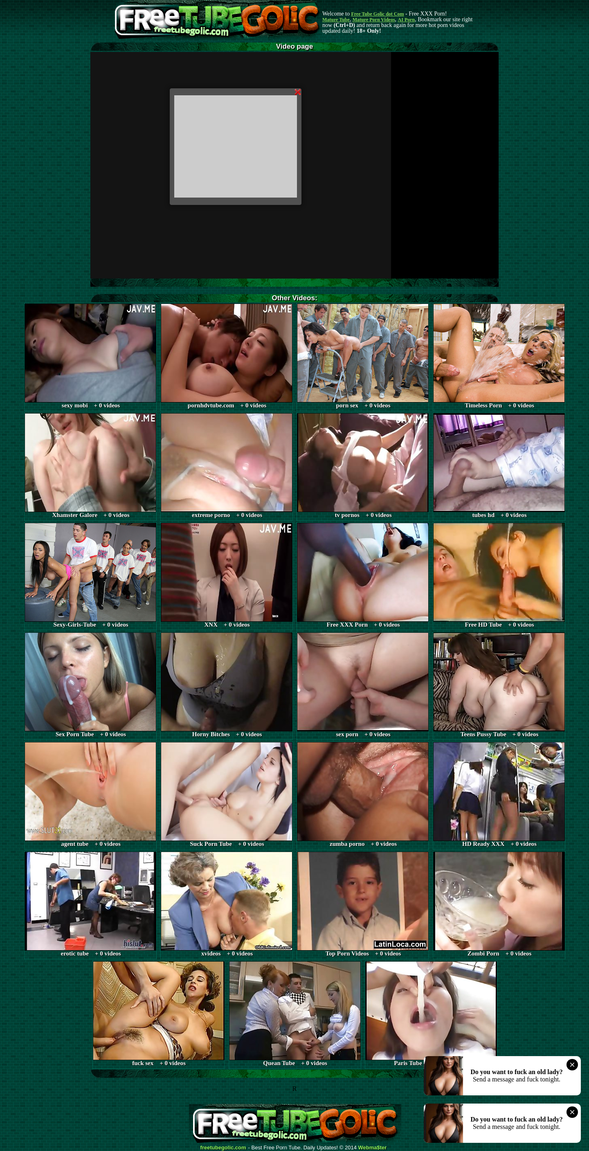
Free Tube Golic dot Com (377, 14)
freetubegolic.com (223, 1148)
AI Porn (406, 19)
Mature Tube (336, 19)
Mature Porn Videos (374, 19)
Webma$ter (372, 1148)
